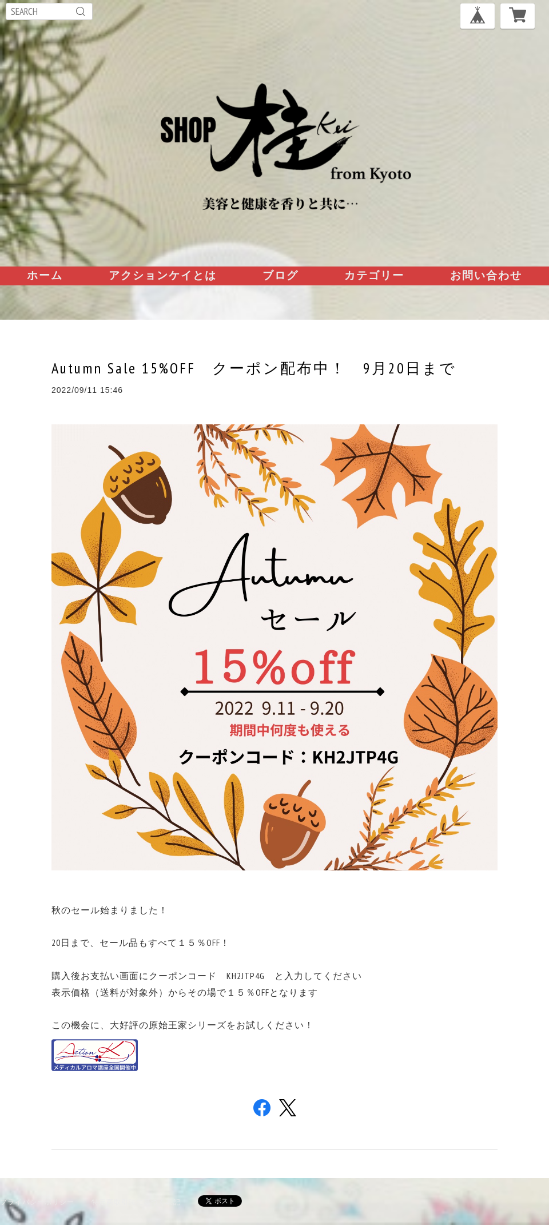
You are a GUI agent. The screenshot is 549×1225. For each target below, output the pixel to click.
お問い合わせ (486, 275)
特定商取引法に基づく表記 (136, 1202)
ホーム (45, 275)
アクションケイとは (163, 275)
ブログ (280, 275)
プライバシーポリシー (37, 1202)
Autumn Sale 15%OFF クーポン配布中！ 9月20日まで (253, 368)
